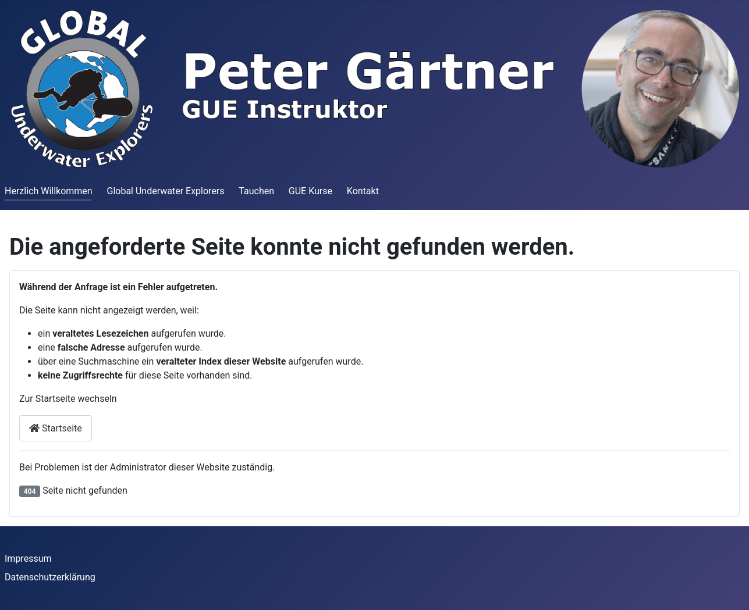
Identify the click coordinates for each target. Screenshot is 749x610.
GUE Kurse (310, 191)
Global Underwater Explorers (165, 191)
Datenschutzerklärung (50, 577)
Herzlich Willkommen (49, 191)
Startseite (55, 428)
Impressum (28, 558)
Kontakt (363, 191)
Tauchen (256, 191)
